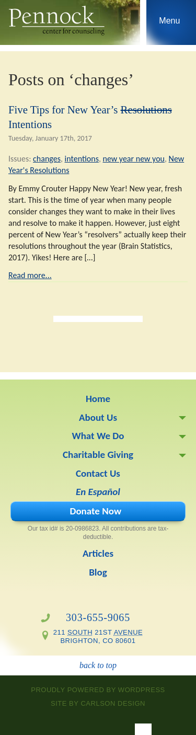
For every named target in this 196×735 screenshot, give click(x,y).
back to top (98, 665)
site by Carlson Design (98, 703)
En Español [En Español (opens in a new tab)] (98, 492)
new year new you (134, 159)
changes (47, 159)
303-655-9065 (98, 617)
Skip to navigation (169, 25)
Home (98, 399)
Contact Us (98, 473)
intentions (82, 159)
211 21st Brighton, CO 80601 (98, 636)
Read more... (30, 275)
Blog (98, 572)
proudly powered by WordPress (98, 690)
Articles (98, 553)
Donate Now (95, 511)
